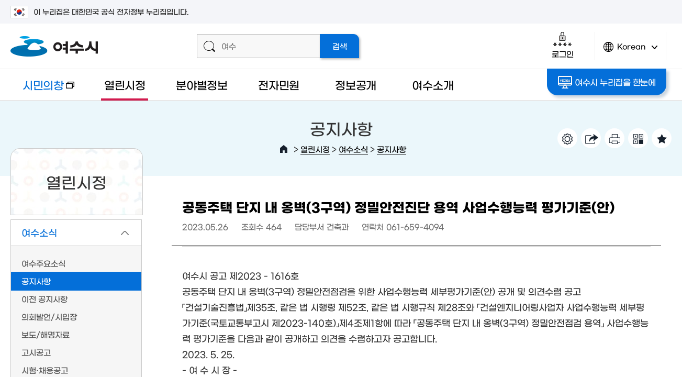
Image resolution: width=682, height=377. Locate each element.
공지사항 (391, 149)
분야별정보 (202, 84)
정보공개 (355, 84)
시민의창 (42, 90)
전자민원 (278, 84)
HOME (284, 149)
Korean (630, 51)
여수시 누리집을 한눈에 (607, 82)
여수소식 (353, 149)
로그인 (562, 45)
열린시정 (125, 84)
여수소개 (432, 84)
